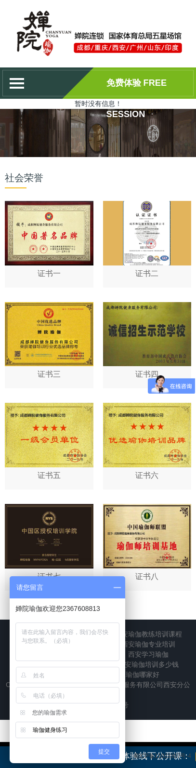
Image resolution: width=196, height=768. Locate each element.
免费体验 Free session (136, 88)
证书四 (146, 374)
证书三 (49, 374)
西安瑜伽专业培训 (148, 644)
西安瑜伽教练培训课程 (148, 634)
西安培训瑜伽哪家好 (129, 674)
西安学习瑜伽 (148, 654)
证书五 (49, 475)
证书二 (146, 273)
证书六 (146, 475)
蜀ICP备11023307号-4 (162, 756)
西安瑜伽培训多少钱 (148, 664)
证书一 (49, 273)
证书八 (146, 576)
